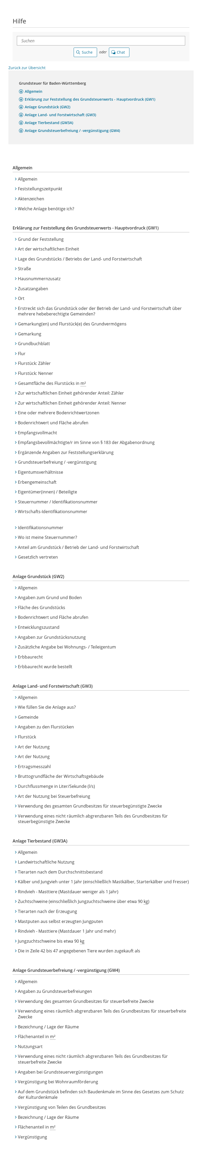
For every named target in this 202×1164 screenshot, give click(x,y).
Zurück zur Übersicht (27, 67)
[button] (30, 91)
